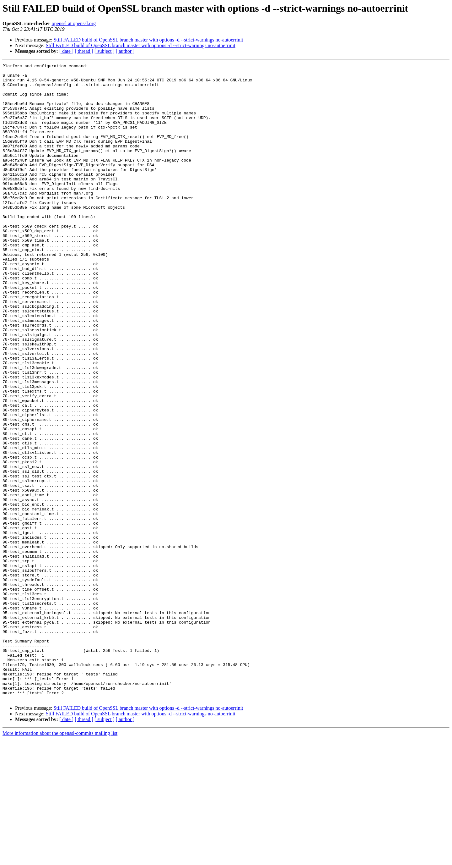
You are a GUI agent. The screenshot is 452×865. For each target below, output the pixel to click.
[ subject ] (104, 51)
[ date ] (66, 51)
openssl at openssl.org (73, 23)
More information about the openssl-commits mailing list (60, 859)
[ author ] (125, 51)
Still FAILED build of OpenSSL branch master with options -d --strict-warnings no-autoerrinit (148, 39)
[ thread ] (84, 51)
